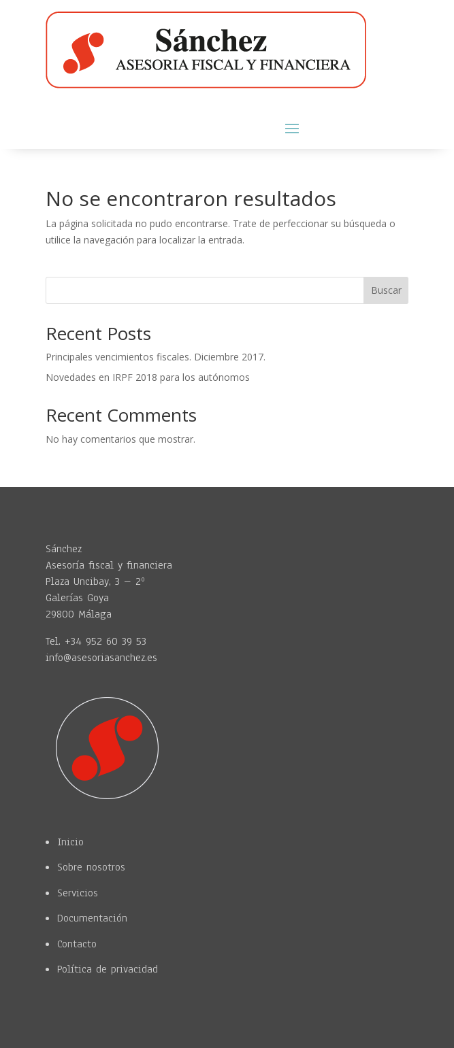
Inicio (70, 841)
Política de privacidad (107, 969)
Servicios (77, 892)
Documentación (92, 918)
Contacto (77, 943)
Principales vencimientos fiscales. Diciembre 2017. (155, 356)
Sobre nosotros (91, 867)
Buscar (386, 290)
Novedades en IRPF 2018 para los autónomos (148, 377)
